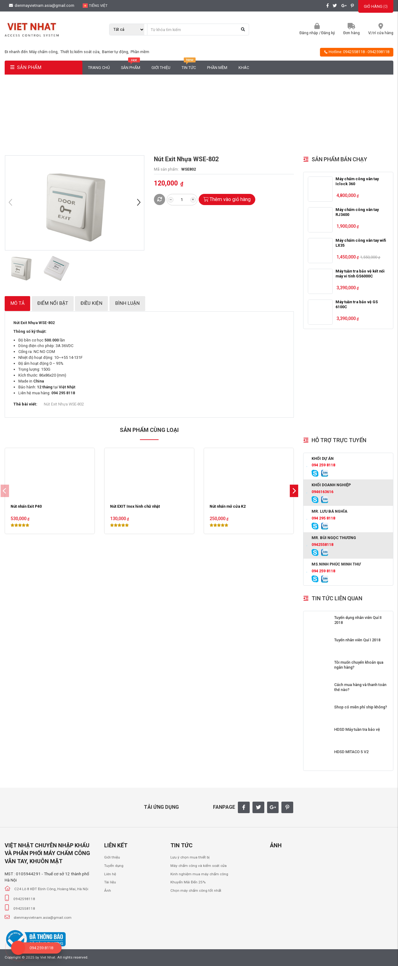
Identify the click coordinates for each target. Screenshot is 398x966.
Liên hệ (110, 874)
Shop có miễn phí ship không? (360, 707)
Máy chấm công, (44, 51)
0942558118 (354, 51)
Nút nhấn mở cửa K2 (228, 506)
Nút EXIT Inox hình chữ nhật (135, 506)
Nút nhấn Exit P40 (26, 506)
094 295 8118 (323, 518)
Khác (243, 67)
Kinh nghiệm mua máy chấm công (199, 874)
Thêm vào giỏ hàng (227, 199)
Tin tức (189, 65)
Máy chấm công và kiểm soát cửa (198, 865)
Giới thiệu (160, 67)
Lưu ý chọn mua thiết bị (190, 857)
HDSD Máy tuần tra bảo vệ (357, 729)
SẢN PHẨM (25, 67)
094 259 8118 (323, 465)
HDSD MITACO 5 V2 (351, 751)
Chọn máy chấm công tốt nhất (195, 890)
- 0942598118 (377, 51)
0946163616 (322, 491)
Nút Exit (198, 117)
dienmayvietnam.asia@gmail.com (41, 5)
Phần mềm (140, 51)
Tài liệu (110, 882)
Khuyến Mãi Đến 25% (188, 882)
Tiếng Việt (95, 5)
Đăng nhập (308, 32)
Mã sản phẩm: (166, 169)
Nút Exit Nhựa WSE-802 (64, 404)
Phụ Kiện (174, 117)
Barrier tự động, (116, 51)
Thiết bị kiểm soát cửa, (80, 51)
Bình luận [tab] (127, 303)
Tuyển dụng (113, 865)
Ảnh (107, 890)
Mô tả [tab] (17, 303)
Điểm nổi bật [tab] (52, 303)
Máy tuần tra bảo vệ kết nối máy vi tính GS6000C (360, 273)
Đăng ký (328, 32)
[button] (138, 203)
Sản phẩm (130, 65)
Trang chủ (99, 67)
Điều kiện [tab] (91, 303)
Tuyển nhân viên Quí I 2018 (357, 640)
